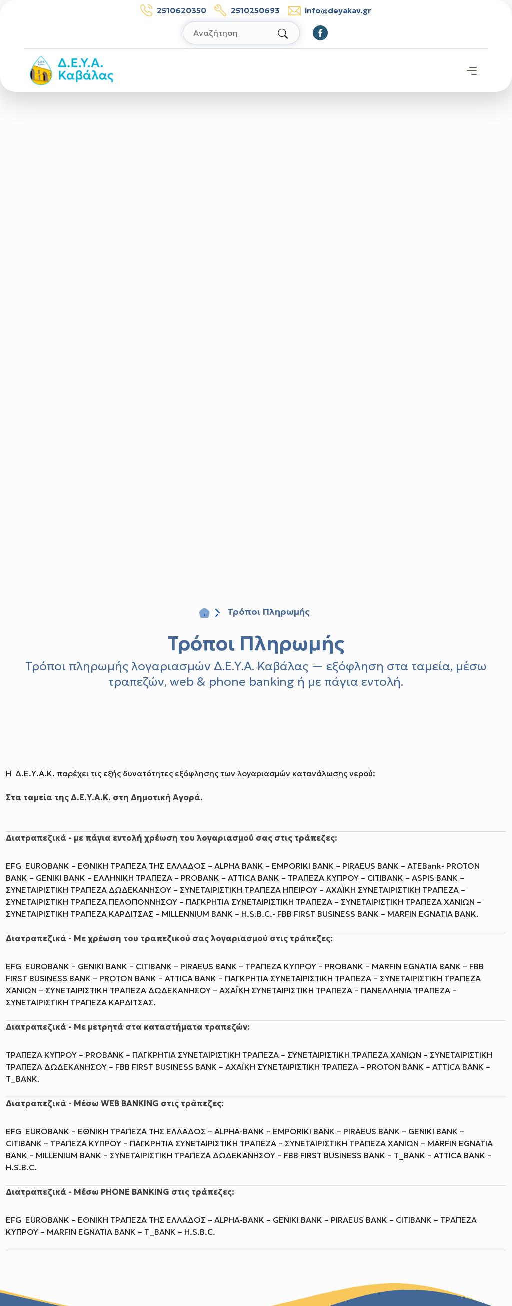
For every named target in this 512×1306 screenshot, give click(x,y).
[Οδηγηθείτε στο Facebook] (320, 32)
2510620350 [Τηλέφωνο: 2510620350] (173, 10)
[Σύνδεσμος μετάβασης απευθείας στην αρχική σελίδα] (72, 69)
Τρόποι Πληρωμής (256, 643)
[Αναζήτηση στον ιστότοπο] (241, 32)
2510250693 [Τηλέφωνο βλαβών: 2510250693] (247, 10)
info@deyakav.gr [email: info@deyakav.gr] (330, 10)
